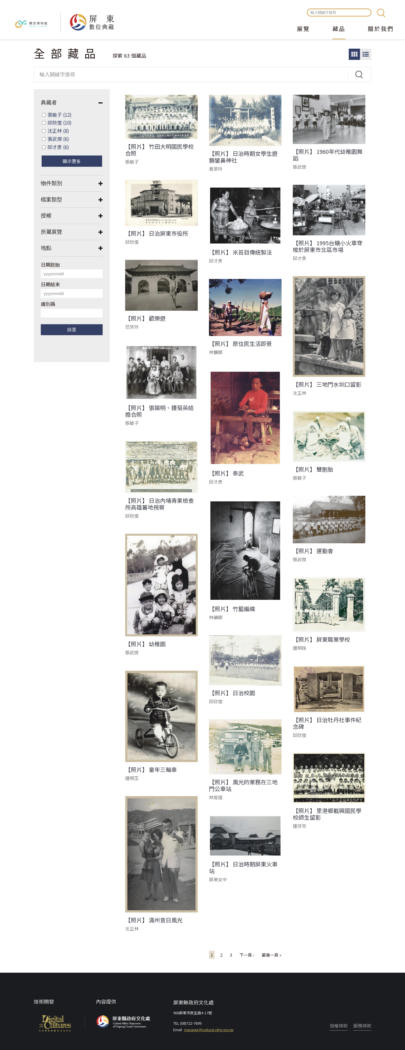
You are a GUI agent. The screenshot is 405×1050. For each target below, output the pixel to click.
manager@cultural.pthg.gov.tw (209, 1030)
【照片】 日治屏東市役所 (156, 233)
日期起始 (50, 264)
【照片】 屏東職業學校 (321, 639)
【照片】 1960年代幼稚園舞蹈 (328, 155)
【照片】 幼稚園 (145, 644)
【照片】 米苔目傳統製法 (240, 252)
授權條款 (339, 1025)
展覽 (303, 29)
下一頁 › (246, 955)
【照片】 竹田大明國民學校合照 (159, 150)
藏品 (338, 29)
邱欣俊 (59, 122)
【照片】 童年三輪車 (151, 769)
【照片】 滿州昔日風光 (154, 920)
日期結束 (50, 284)
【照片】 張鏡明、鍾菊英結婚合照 (159, 411)
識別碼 (48, 303)
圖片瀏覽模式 (354, 54)
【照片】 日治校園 (232, 693)
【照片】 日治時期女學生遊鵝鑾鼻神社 (243, 157)
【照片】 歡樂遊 (145, 318)
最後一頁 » (271, 955)
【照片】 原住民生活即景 (240, 343)
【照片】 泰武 (226, 473)
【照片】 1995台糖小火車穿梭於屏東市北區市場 (328, 246)
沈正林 (58, 130)
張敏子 (59, 114)
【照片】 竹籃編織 (232, 608)
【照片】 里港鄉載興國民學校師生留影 (327, 814)
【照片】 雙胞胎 (313, 469)
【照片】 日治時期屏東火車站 (243, 867)
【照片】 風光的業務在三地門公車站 (243, 785)
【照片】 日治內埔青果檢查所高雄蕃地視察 (159, 504)
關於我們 (381, 29)
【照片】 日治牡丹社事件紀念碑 (327, 723)
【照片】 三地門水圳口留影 (327, 384)
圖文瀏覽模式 (365, 54)
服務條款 (362, 1025)
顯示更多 (72, 161)
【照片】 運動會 (313, 550)
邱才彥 (58, 146)
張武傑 (58, 138)
